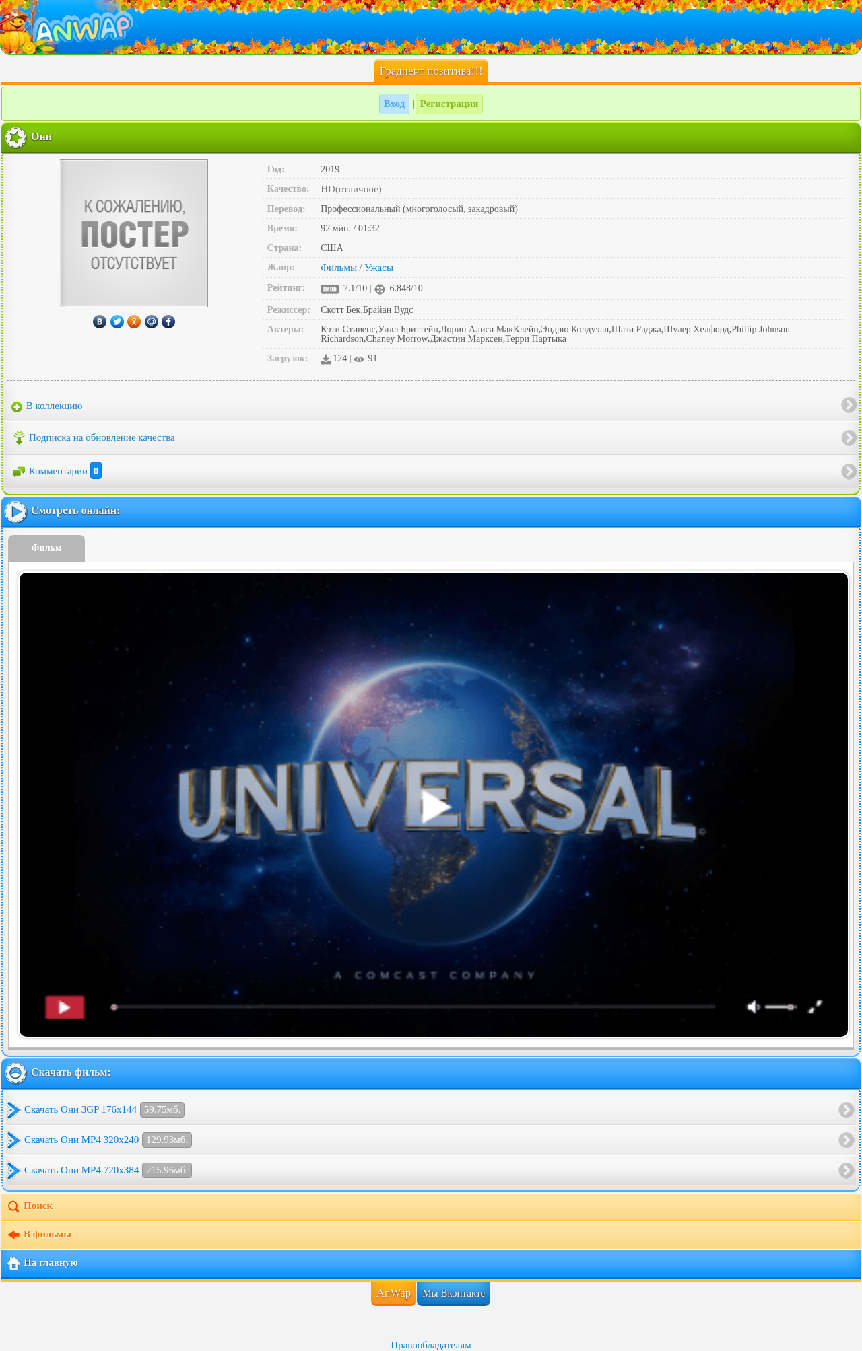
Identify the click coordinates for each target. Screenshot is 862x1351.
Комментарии (56, 471)
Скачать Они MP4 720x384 (108, 1170)
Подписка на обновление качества (93, 438)
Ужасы (378, 267)
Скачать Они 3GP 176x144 (104, 1110)
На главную (42, 1263)
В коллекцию (47, 406)
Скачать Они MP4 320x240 (108, 1140)
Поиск (29, 1207)
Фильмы (339, 267)
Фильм (47, 548)
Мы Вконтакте (453, 1293)
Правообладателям (431, 1345)
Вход (394, 103)
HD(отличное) (351, 189)
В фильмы (38, 1235)
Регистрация (449, 103)
